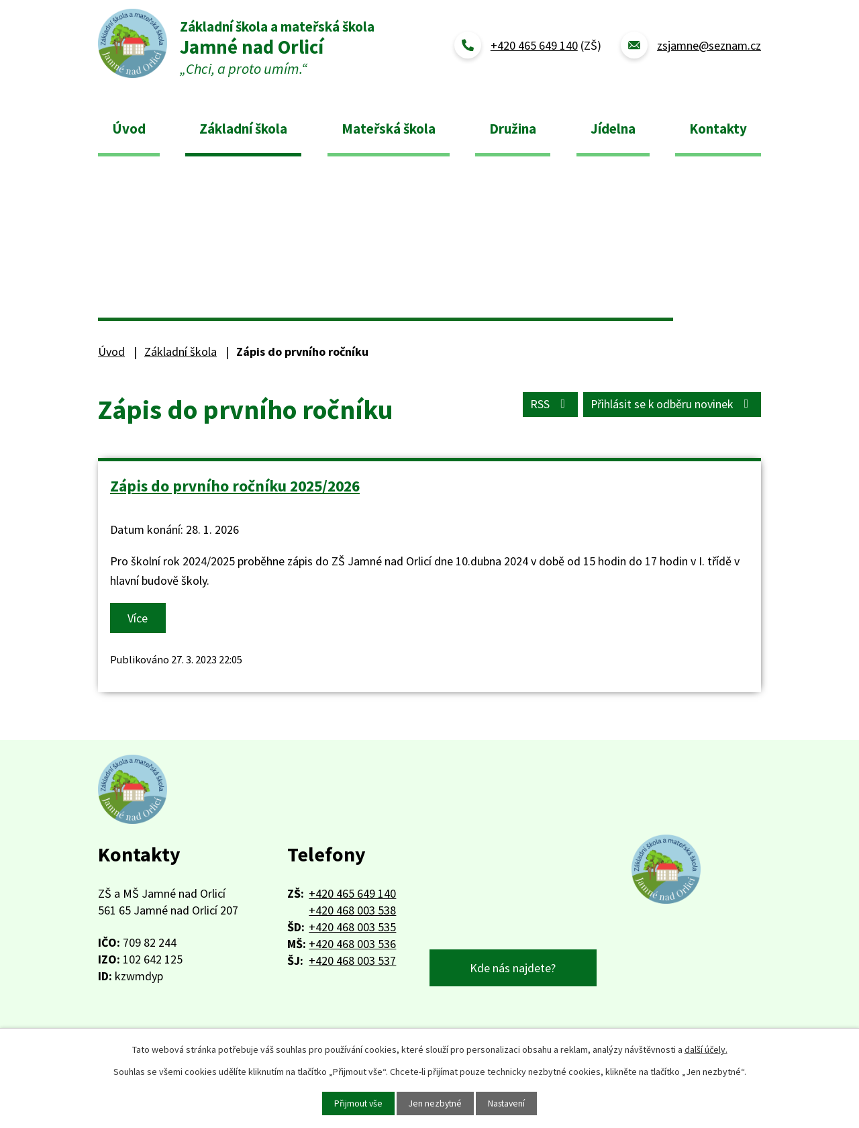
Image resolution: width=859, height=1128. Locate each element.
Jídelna (613, 129)
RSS (547, 405)
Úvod (129, 129)
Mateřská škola (389, 129)
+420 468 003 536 (352, 943)
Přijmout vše (356, 1103)
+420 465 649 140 (352, 893)
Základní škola (243, 129)
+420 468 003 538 (352, 910)
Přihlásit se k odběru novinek (671, 405)
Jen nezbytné (434, 1103)
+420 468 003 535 (352, 927)
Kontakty (718, 129)
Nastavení (508, 1103)
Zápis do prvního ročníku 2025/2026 (235, 486)
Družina (512, 129)
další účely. (706, 1049)
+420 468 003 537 (352, 960)
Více (138, 618)
